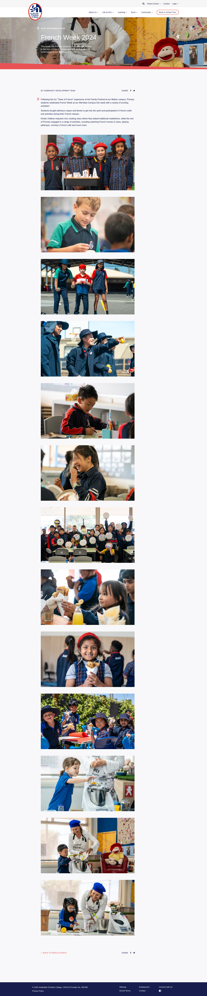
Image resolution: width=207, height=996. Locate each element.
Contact (142, 991)
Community (147, 12)
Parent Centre (154, 4)
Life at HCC (108, 12)
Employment (144, 987)
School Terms (125, 991)
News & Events (55, 953)
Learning (122, 12)
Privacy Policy (38, 991)
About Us (93, 12)
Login (175, 4)
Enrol (134, 12)
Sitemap (122, 987)
